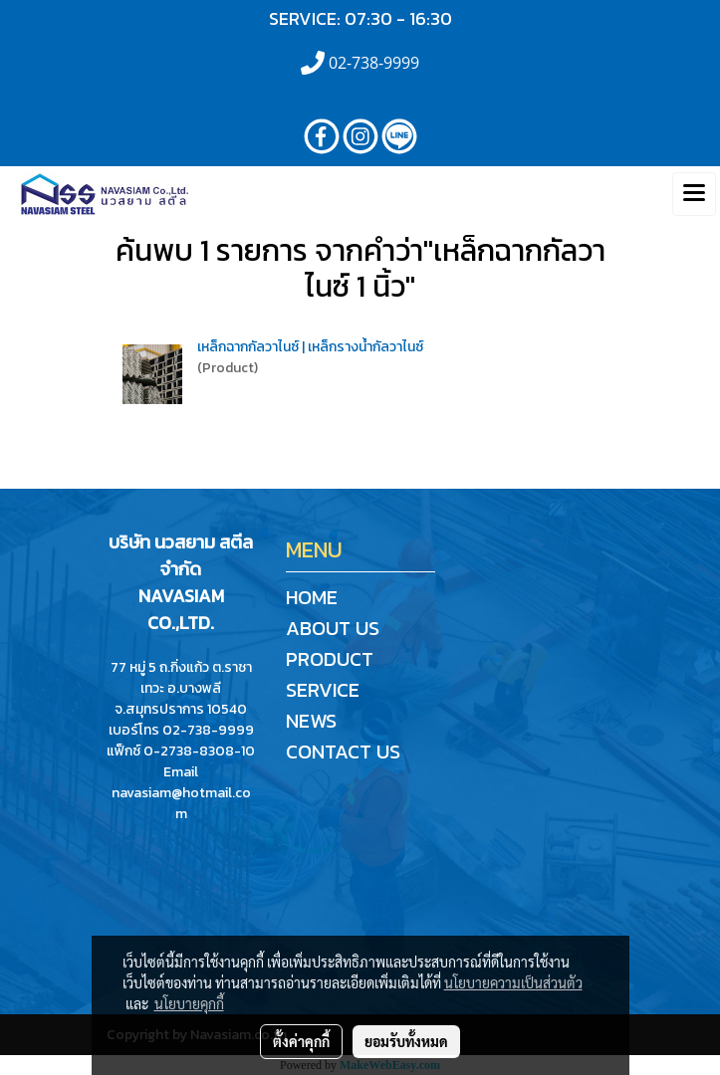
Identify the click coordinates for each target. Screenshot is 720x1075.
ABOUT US (332, 628)
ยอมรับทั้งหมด (406, 1041)
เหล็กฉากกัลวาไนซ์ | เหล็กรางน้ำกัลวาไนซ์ (310, 346)
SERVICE (323, 690)
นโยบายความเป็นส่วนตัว (513, 982)
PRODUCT (329, 659)
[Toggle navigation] (694, 194)
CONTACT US (343, 751)
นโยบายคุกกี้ (189, 1003)
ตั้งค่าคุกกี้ (301, 1041)
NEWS (311, 721)
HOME (312, 597)
